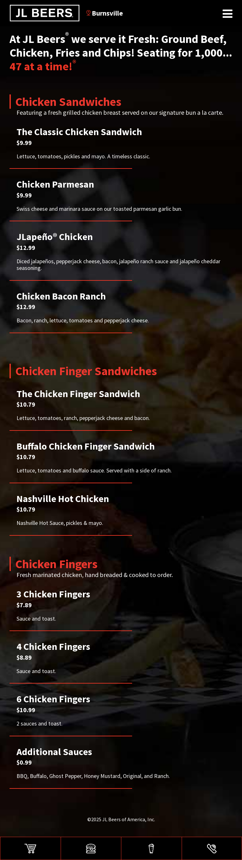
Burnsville (104, 13)
